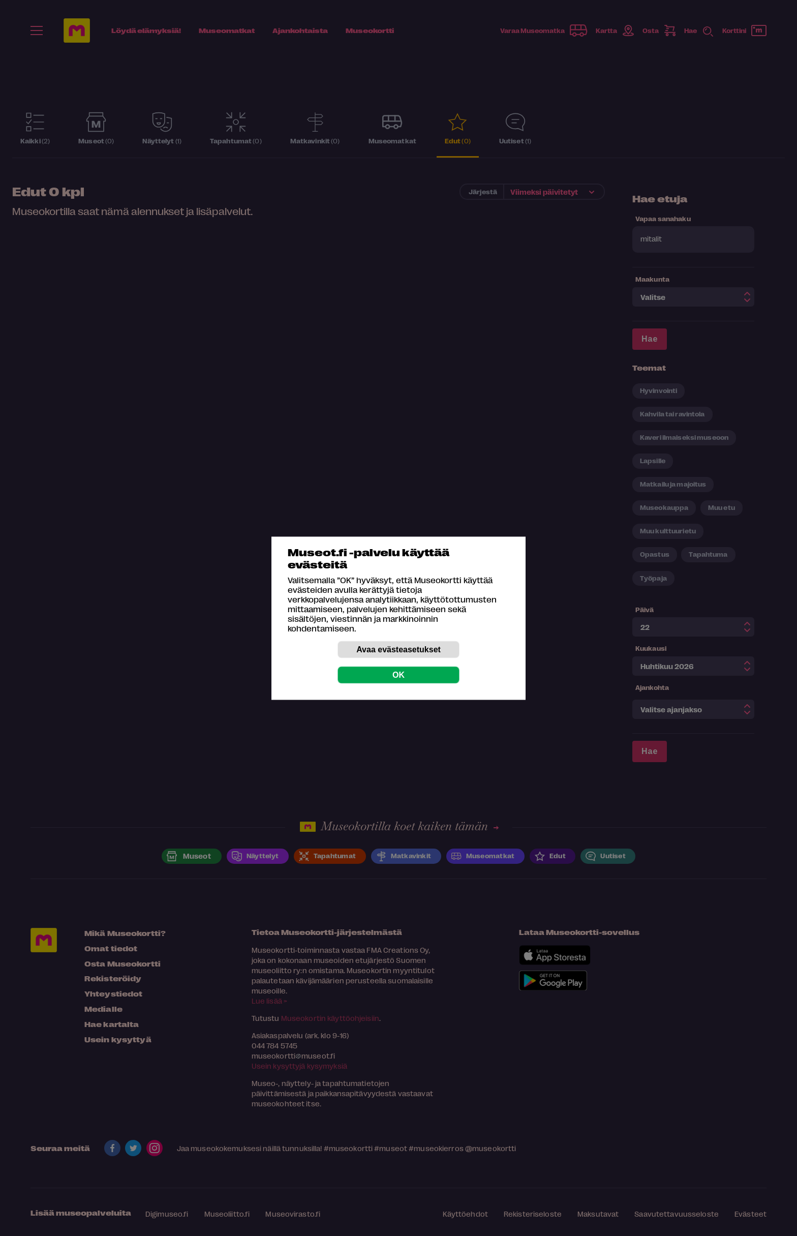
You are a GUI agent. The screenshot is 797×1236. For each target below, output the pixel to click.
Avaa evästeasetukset (398, 649)
